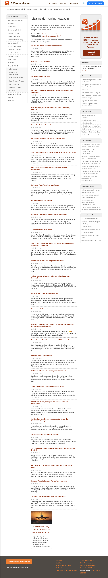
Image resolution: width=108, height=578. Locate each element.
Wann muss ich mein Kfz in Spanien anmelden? (47, 261)
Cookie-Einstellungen (63, 568)
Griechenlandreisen (88, 232)
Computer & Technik (14, 30)
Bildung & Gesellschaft (15, 20)
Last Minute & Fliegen (16, 81)
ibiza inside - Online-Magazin (91, 93)
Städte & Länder (32, 9)
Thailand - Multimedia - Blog (91, 132)
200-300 (83, 573)
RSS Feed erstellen (86, 563)
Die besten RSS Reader (88, 568)
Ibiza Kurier (85, 90)
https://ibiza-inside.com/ (48, 34)
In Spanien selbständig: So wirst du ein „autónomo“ (49, 214)
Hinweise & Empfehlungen (14, 73)
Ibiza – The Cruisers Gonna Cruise (43, 125)
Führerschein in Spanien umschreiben (44, 293)
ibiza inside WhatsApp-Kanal (41, 309)
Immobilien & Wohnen (15, 53)
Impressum (59, 560)
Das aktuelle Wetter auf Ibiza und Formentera (46, 46)
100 (92, 570)
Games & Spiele (13, 43)
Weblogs (10, 97)
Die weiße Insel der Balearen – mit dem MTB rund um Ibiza (51, 340)
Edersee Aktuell (87, 227)
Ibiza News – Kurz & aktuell (40, 61)
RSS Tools (74, 3)
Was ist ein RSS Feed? (88, 565)
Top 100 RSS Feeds (87, 560)
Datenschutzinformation (63, 565)
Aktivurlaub (13, 69)
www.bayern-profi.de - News (91, 230)
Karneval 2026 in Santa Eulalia (41, 355)
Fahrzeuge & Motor (14, 33)
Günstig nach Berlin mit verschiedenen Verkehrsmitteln (89, 179)
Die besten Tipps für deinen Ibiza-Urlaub (45, 185)
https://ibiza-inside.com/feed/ (51, 36)
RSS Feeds (53, 3)
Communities (12, 27)
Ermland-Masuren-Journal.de (91, 135)
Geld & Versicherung (14, 46)
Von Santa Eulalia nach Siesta (41, 200)
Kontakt (58, 563)
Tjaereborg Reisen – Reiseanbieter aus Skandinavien (88, 151)
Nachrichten (12, 59)
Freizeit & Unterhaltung (15, 40)
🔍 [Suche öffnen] (83, 3)
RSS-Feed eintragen (91, 53)
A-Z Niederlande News (89, 120)
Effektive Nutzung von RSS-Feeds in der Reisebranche (41, 529)
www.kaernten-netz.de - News (91, 241)
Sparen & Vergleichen (15, 94)
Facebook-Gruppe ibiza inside (41, 230)
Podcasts (11, 63)
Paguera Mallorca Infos (89, 101)
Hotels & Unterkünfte (16, 78)
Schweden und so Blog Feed (91, 126)
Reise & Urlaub (20, 9)
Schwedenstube (87, 123)
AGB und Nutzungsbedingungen (66, 570)
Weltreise (12, 91)
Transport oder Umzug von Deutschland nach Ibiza (48, 496)
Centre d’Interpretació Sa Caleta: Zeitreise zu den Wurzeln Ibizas (53, 152)
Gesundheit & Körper (15, 49)
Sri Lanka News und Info (90, 219)
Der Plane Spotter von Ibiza (40, 77)
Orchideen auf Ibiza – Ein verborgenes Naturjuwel (48, 371)
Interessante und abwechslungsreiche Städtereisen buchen (88, 202)
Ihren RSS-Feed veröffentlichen (19, 561)
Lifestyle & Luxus (13, 56)
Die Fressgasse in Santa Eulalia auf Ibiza (45, 434)
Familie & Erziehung (14, 36)
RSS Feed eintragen (95, 3)
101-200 (97, 570)
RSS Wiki (63, 3)
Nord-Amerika (86, 129)
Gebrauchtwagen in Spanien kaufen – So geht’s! (48, 386)
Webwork (11, 101)
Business (11, 23)
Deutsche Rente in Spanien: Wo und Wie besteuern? (49, 481)
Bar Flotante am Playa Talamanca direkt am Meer (48, 138)
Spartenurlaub (14, 84)
